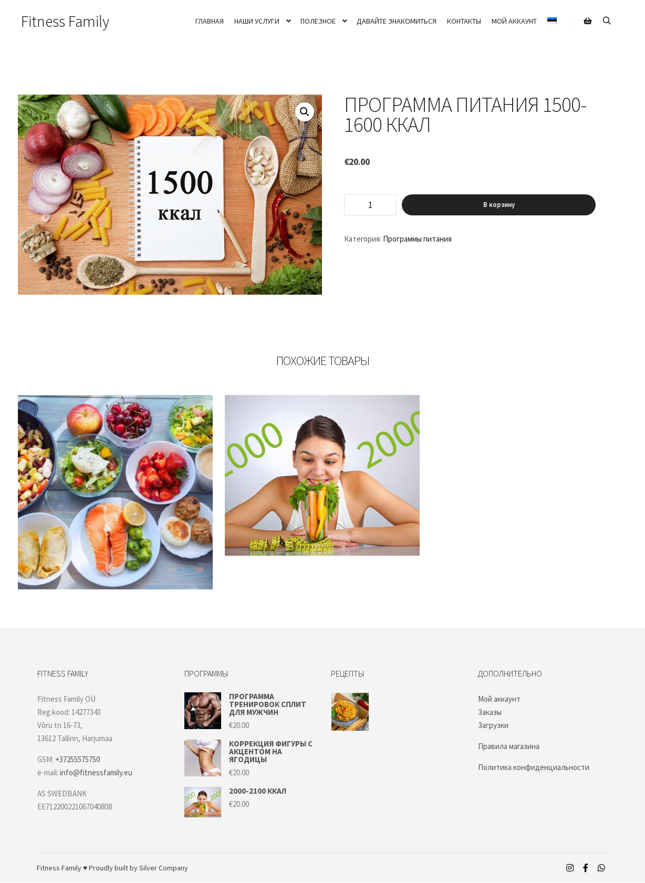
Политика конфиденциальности (533, 767)
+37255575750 (77, 759)
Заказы (490, 712)
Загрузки (493, 725)
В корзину (499, 204)
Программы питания (417, 239)
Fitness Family (65, 21)
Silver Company (163, 867)
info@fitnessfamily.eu (96, 772)
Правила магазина (508, 746)
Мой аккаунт (499, 699)
